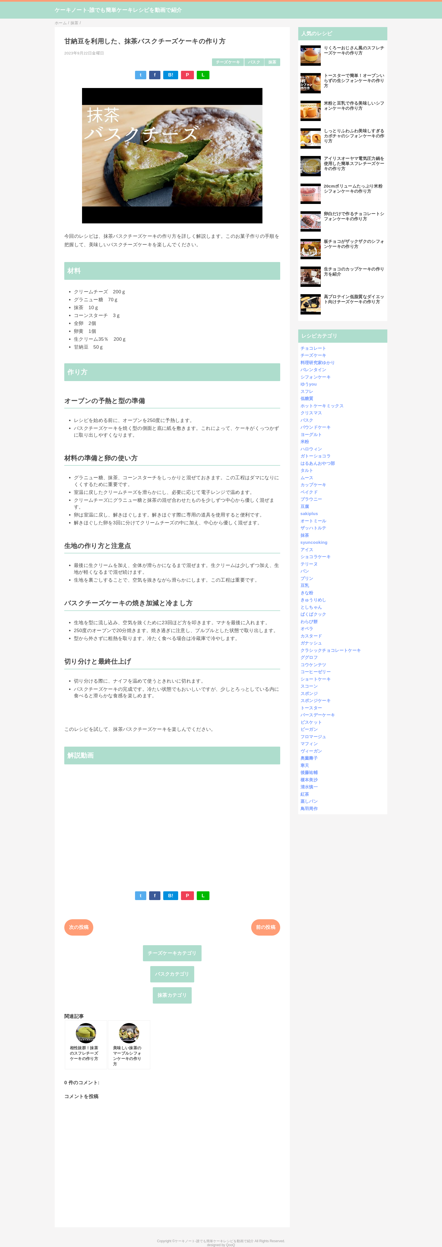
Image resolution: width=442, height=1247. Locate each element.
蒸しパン (309, 801)
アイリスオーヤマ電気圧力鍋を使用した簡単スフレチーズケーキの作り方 (354, 163)
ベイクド (309, 492)
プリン (306, 578)
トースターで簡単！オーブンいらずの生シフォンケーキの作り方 (354, 80)
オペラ (306, 628)
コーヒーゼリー (315, 671)
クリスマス (311, 412)
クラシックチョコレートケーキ (330, 650)
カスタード (311, 636)
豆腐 (304, 506)
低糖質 (306, 398)
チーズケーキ (228, 62)
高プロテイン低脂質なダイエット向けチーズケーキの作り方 (354, 299)
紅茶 (304, 794)
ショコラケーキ (315, 556)
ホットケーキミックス (322, 405)
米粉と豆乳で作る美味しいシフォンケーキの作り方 (354, 106)
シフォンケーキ (315, 377)
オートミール (313, 520)
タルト (306, 470)
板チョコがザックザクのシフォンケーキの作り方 (354, 244)
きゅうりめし (313, 599)
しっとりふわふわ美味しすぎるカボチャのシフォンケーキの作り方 (354, 135)
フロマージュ (313, 736)
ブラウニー (311, 499)
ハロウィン (311, 449)
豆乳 (304, 585)
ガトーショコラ (315, 456)
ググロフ (309, 657)
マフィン (309, 743)
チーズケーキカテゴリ (172, 953)
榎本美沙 (309, 779)
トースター (311, 707)
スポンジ (309, 693)
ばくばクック (313, 614)
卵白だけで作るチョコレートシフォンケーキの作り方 (354, 216)
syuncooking (314, 542)
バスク (254, 62)
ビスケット (311, 722)
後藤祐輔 (309, 772)
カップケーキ (313, 484)
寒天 (304, 765)
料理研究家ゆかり (317, 362)
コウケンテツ (313, 664)
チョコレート (313, 348)
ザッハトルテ (313, 527)
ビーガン (309, 729)
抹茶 (272, 62)
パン (304, 571)
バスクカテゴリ (172, 974)
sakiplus (309, 513)
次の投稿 (79, 927)
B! (170, 75)
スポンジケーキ (315, 700)
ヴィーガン (311, 751)
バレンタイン (313, 369)
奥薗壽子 (309, 758)
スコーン (309, 686)
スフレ (306, 391)
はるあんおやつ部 (317, 463)
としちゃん (311, 607)
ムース (306, 477)
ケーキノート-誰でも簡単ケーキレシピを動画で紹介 (118, 10)
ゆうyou (308, 384)
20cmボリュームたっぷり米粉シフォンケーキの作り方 (353, 188)
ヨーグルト (311, 434)
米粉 (304, 441)
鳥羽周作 (309, 808)
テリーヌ (309, 564)
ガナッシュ (311, 643)
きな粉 (306, 592)
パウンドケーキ (315, 427)
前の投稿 (265, 927)
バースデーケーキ (317, 714)
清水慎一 (309, 786)
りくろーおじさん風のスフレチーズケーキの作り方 (354, 50)
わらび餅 (309, 621)
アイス (306, 549)
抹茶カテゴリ (172, 995)
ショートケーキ (315, 679)
